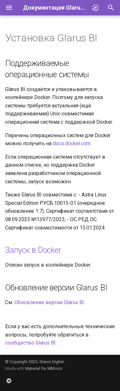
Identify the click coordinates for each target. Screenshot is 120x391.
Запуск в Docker (33, 250)
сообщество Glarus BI (30, 343)
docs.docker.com (72, 143)
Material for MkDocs (43, 368)
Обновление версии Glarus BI (49, 302)
